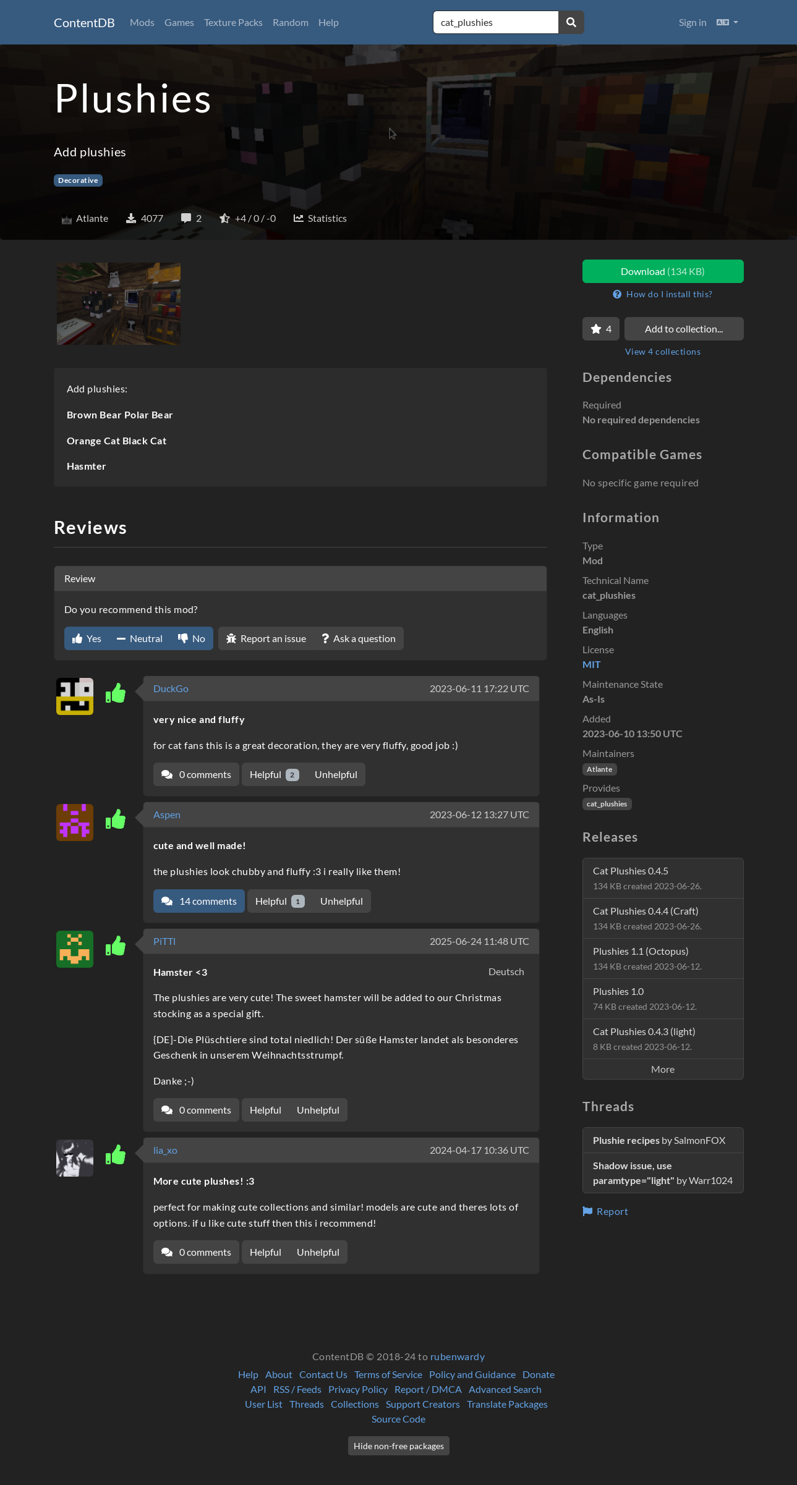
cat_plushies (607, 803)
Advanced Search (505, 1389)
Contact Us (323, 1374)
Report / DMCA (428, 1389)
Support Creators (423, 1404)
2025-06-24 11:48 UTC (479, 941)
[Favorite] (601, 329)
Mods (142, 22)
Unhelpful (336, 774)
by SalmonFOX (659, 1140)
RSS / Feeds (297, 1389)
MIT (591, 664)
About (278, 1374)
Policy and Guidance (472, 1374)
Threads (306, 1404)
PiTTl (164, 941)
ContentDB (84, 22)
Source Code (398, 1418)
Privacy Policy (358, 1389)
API (258, 1389)
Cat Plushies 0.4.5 (647, 878)
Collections (355, 1404)
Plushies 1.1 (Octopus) (647, 958)
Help (328, 22)
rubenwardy (457, 1356)
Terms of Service (388, 1374)
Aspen (167, 814)
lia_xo (165, 1150)
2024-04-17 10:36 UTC (479, 1150)
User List (264, 1404)
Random (291, 22)
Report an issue (266, 638)
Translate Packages (507, 1404)
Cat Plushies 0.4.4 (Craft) (647, 918)
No (191, 638)
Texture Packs (233, 22)
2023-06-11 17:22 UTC (479, 688)
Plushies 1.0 (645, 998)
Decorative (78, 180)
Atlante (599, 769)
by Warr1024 (663, 1172)
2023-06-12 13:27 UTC (479, 814)
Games (179, 22)
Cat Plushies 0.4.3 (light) (644, 1038)
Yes (86, 638)
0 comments (196, 774)
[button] (727, 22)
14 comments (199, 901)
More (663, 1069)
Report (605, 1211)
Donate (538, 1374)
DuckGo (171, 688)
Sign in (693, 22)
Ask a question (359, 638)
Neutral (140, 638)
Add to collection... (684, 328)
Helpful (275, 774)
